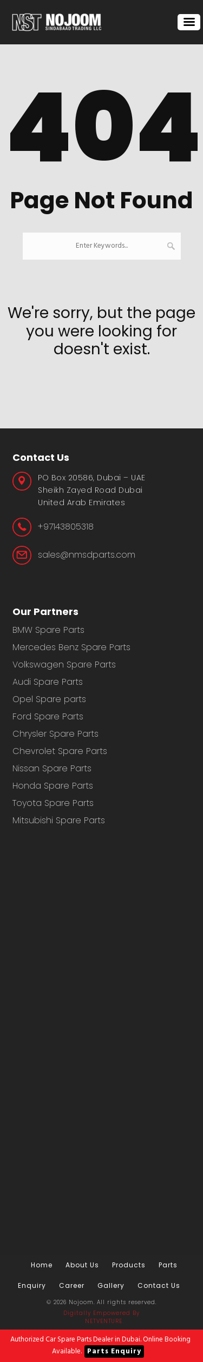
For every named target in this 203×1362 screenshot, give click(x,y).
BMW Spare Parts (48, 630)
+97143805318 (66, 526)
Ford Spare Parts (47, 716)
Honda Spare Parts (52, 785)
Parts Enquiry (114, 1351)
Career (71, 1285)
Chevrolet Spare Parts (59, 751)
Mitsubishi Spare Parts (58, 820)
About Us (82, 1265)
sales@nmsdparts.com (86, 554)
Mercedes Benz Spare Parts (71, 647)
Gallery (111, 1285)
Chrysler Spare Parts (55, 734)
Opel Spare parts (49, 699)
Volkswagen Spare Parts (64, 664)
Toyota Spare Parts (53, 803)
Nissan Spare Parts (51, 768)
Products (129, 1265)
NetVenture (103, 1321)
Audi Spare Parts (47, 682)
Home (42, 1265)
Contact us (158, 1285)
